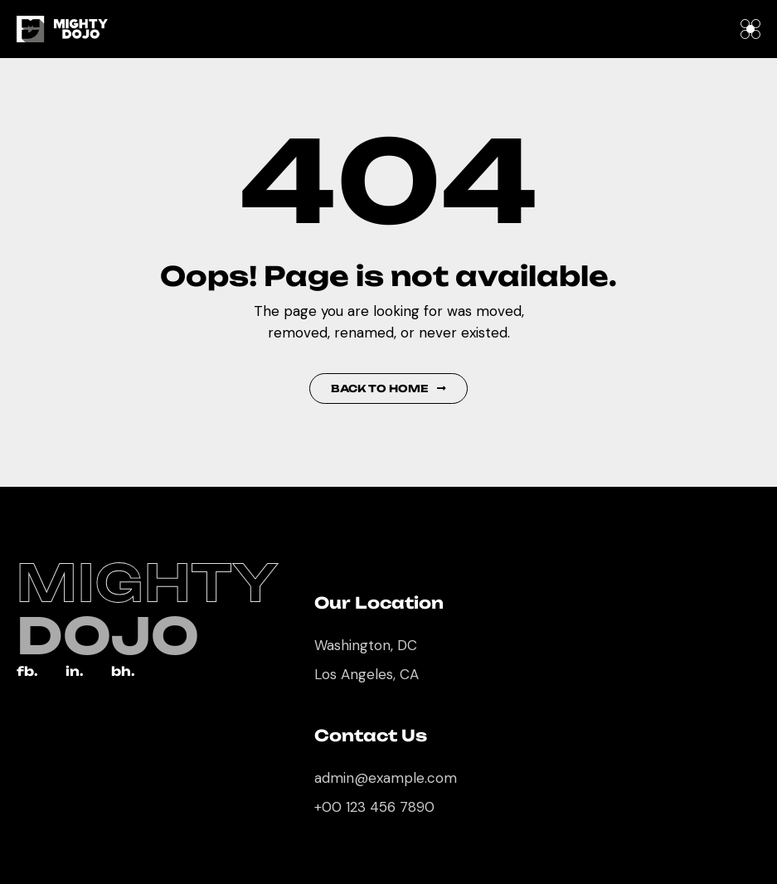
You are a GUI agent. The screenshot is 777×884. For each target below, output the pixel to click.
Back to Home (388, 388)
